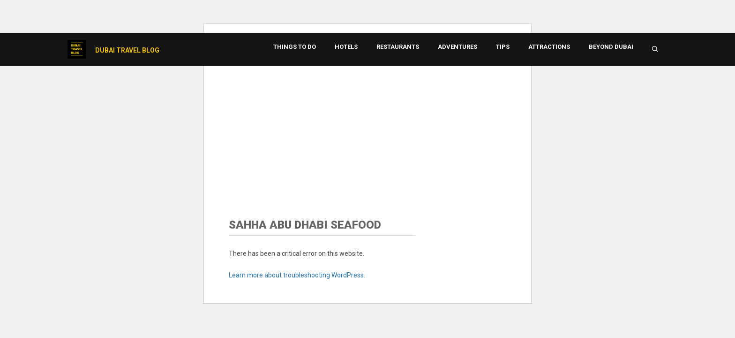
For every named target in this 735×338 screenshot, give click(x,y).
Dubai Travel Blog (127, 50)
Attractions (549, 46)
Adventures (457, 46)
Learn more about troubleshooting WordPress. (297, 275)
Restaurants (397, 46)
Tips (503, 46)
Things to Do (294, 46)
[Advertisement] (367, 129)
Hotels (346, 46)
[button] (655, 49)
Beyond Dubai (611, 46)
